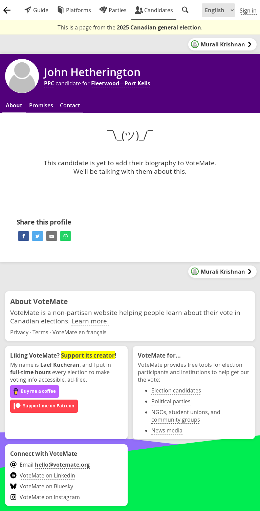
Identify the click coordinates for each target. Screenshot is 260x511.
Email (50, 464)
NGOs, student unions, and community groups (185, 415)
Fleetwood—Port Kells (120, 83)
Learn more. (90, 321)
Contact (70, 105)
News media (166, 430)
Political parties (171, 401)
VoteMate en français (79, 332)
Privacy (19, 332)
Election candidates (176, 390)
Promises (41, 105)
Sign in (248, 10)
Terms (40, 332)
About (14, 105)
